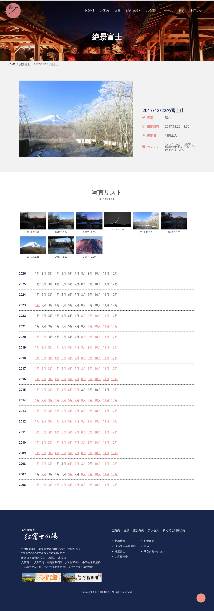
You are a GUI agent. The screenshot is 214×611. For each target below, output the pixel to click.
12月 (114, 325)
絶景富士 (24, 63)
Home (11, 63)
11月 (106, 314)
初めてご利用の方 (187, 10)
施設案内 (138, 529)
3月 (50, 346)
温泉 (114, 10)
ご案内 (100, 10)
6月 (70, 346)
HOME (86, 10)
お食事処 (149, 539)
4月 (57, 346)
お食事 (147, 10)
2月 (43, 335)
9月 (90, 314)
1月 (37, 304)
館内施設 (129, 10)
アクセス (163, 10)
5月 (63, 325)
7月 (77, 346)
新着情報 (120, 539)
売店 (146, 545)
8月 (83, 314)
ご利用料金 (121, 555)
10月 (97, 314)
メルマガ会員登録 (125, 545)
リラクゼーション (154, 550)
